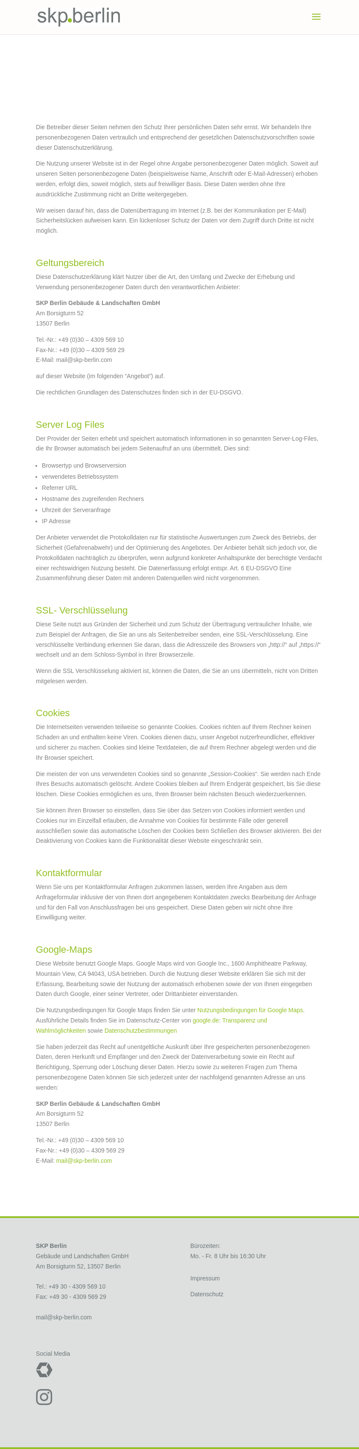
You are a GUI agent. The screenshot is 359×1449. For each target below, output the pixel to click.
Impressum (205, 1278)
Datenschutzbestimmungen (141, 1030)
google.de (206, 1020)
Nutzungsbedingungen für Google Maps (250, 1010)
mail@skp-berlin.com (84, 1160)
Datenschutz (207, 1294)
